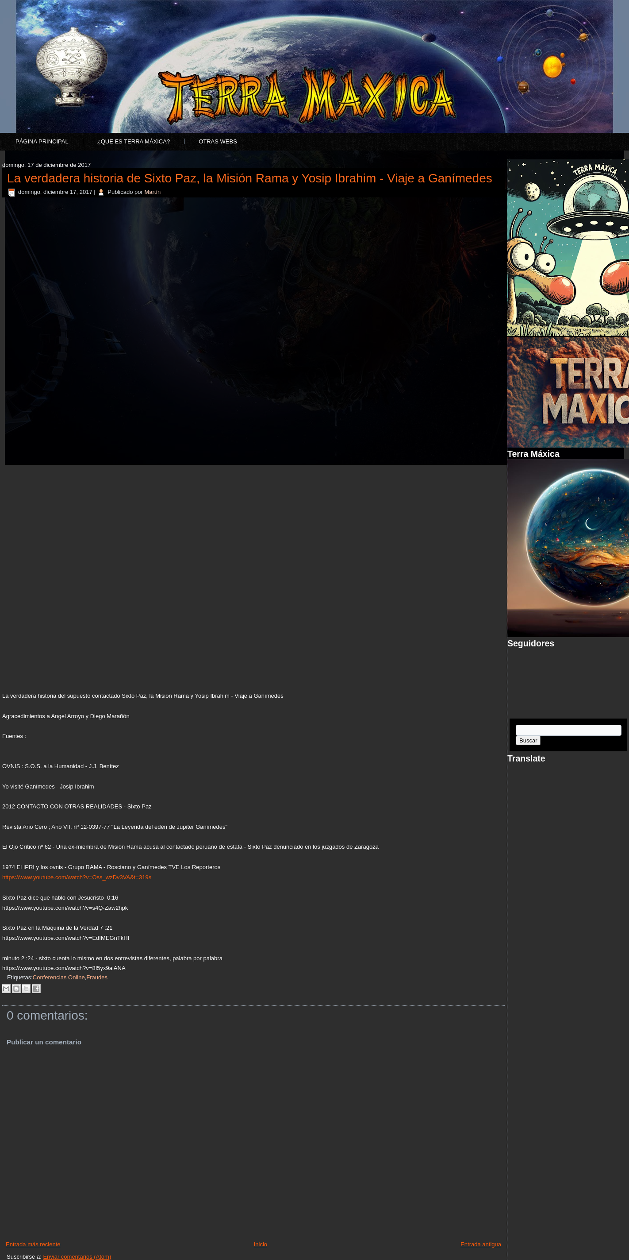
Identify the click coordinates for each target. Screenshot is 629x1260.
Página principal (42, 141)
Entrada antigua (480, 1244)
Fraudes (96, 977)
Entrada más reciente (33, 1244)
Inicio (260, 1244)
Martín (152, 192)
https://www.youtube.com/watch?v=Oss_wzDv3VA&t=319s (76, 877)
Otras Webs (218, 141)
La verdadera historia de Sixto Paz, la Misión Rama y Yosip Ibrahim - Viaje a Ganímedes (249, 178)
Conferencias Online (59, 977)
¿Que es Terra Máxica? (133, 141)
